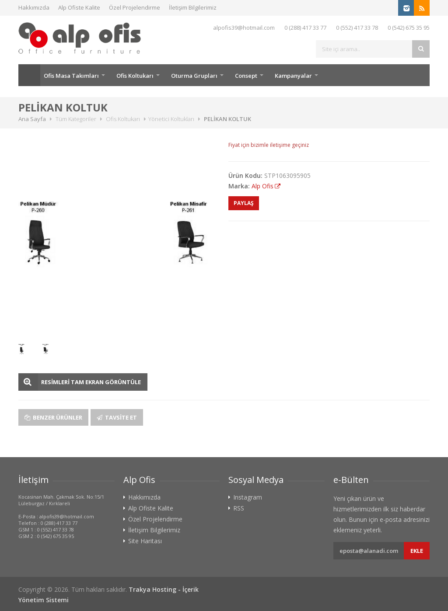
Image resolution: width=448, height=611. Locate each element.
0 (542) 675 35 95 (409, 27)
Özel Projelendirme (134, 7)
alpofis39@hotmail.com (244, 27)
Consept (246, 76)
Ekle (416, 551)
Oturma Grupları (194, 76)
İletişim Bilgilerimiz (193, 7)
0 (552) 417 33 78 (357, 27)
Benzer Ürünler (53, 417)
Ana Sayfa (29, 75)
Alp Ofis (262, 186)
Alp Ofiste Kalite (79, 7)
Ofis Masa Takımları (71, 76)
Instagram (247, 497)
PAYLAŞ (244, 203)
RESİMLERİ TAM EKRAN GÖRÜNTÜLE (91, 382)
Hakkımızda (33, 7)
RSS (238, 508)
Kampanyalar (293, 76)
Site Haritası (145, 541)
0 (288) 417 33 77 (305, 27)
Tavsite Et (117, 417)
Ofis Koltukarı (135, 76)
